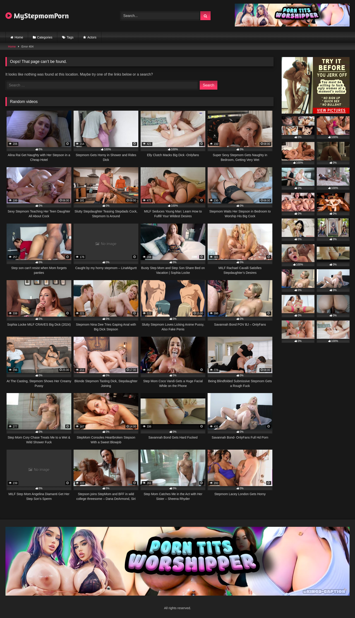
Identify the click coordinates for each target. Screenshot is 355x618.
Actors (91, 37)
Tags (70, 37)
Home (19, 37)
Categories (45, 37)
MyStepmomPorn (37, 15)
